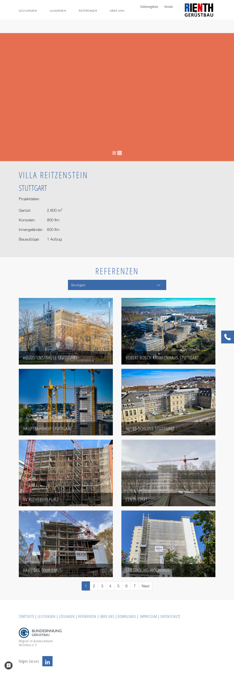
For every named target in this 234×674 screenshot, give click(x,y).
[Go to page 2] (94, 586)
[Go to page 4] (110, 586)
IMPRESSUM (148, 616)
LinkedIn (47, 661)
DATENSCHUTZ (170, 616)
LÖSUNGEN (67, 616)
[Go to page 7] (134, 586)
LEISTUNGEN (47, 616)
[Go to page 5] (118, 586)
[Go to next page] (145, 586)
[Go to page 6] (126, 586)
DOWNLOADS (127, 616)
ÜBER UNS (107, 616)
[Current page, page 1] (86, 586)
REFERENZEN (87, 616)
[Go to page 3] (102, 586)
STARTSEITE (26, 616)
